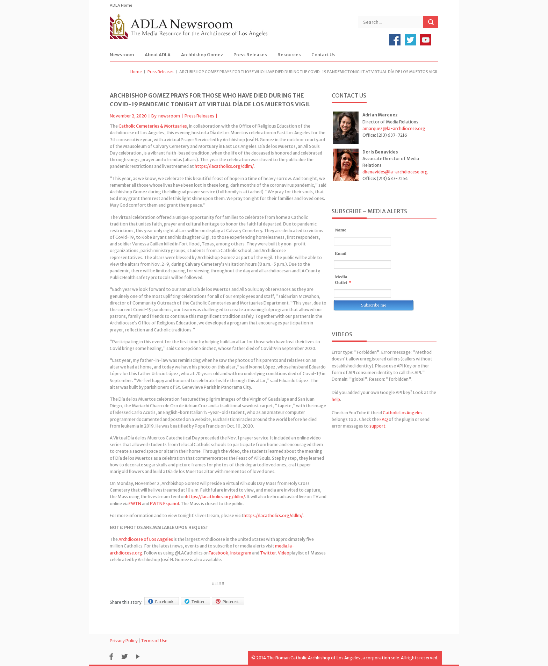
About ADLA (158, 55)
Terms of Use (154, 640)
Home (136, 71)
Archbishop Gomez (202, 55)
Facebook (218, 553)
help (336, 399)
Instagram (240, 553)
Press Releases (250, 55)
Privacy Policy (124, 640)
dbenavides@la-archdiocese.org (395, 171)
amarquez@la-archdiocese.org (393, 128)
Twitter (268, 553)
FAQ (384, 419)
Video (283, 553)
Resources (289, 55)
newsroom (169, 116)
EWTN (135, 503)
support (377, 426)
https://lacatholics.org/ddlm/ (224, 166)
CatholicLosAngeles (403, 412)
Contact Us (323, 55)
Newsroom (122, 55)
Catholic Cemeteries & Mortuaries (152, 126)
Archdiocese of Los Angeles (145, 539)
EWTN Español (164, 503)
